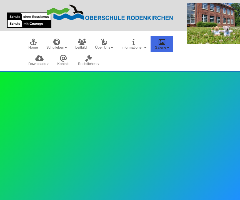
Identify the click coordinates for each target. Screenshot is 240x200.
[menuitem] (33, 44)
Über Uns (104, 44)
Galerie (162, 44)
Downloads (38, 60)
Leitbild (81, 44)
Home (33, 44)
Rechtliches (88, 60)
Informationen (133, 44)
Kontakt (63, 60)
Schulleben (56, 44)
